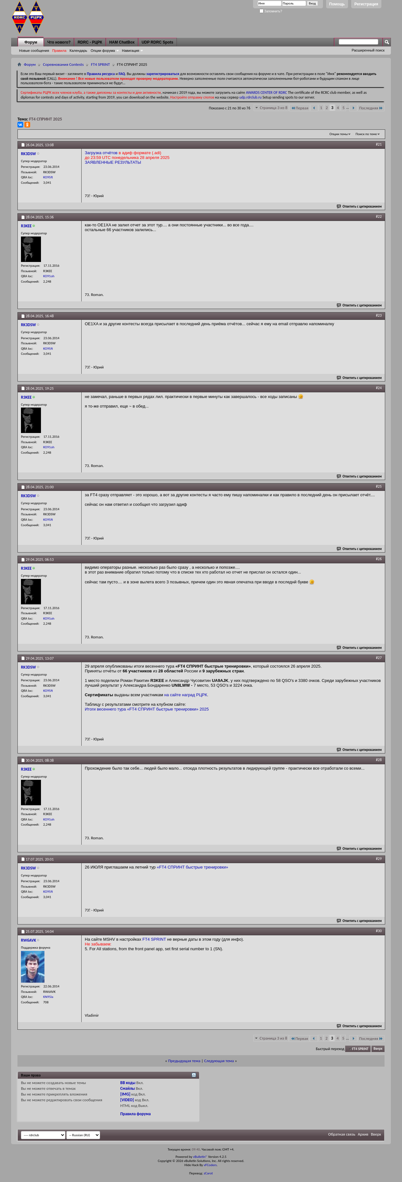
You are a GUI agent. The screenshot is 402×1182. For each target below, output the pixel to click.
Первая (299, 108)
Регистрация (366, 4)
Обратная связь (341, 1134)
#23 (379, 315)
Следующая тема (219, 1060)
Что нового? (58, 42)
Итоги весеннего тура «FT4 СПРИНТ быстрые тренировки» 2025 (147, 709)
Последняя (371, 108)
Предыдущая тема (184, 1060)
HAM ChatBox (122, 42)
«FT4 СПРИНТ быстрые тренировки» (192, 867)
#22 (379, 216)
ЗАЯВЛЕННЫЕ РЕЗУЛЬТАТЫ (113, 162)
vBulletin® (200, 1157)
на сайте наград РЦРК (185, 694)
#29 (379, 858)
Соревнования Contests (63, 64)
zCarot (208, 1173)
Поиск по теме (366, 134)
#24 (379, 388)
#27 (379, 658)
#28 (379, 760)
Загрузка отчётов (101, 152)
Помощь (337, 4)
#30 (379, 931)
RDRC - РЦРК (89, 42)
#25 (379, 486)
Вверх (377, 1049)
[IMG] (125, 1094)
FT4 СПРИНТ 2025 (45, 119)
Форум (30, 42)
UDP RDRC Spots (157, 42)
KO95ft (48, 177)
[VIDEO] (127, 1099)
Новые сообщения (34, 50)
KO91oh (48, 276)
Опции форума (103, 50)
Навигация (130, 50)
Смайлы (127, 1088)
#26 (379, 559)
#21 (379, 144)
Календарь (78, 50)
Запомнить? (270, 11)
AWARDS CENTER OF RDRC (266, 92)
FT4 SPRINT (100, 64)
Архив (363, 1134)
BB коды (128, 1082)
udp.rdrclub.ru (250, 97)
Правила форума (135, 1113)
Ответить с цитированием (359, 206)
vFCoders (210, 1165)
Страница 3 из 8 (273, 107)
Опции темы (339, 134)
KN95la (48, 997)
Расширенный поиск (368, 50)
